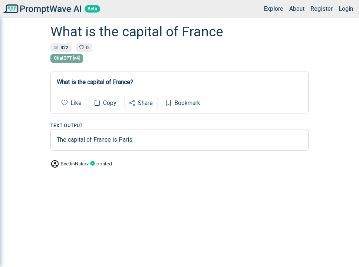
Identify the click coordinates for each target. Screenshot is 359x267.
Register (321, 8)
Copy (105, 102)
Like (72, 102)
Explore (273, 8)
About (296, 8)
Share (141, 102)
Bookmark (182, 102)
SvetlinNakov (75, 164)
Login (346, 8)
